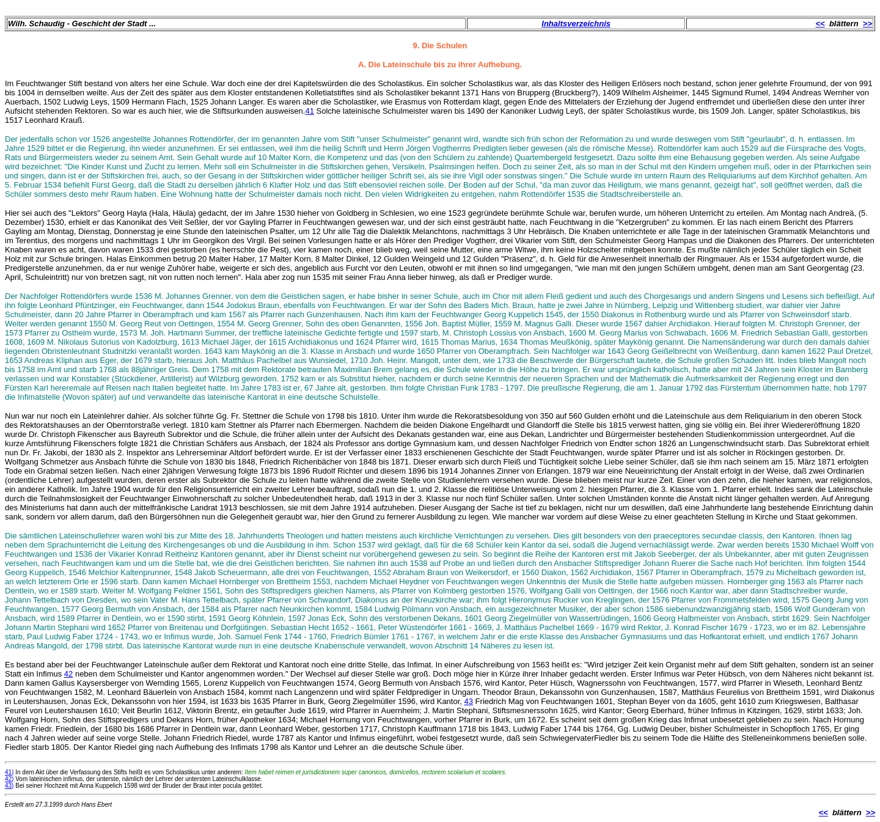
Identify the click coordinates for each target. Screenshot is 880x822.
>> (867, 23)
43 (468, 701)
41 (309, 111)
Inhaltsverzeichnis (575, 23)
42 (68, 673)
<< (820, 23)
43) (9, 785)
